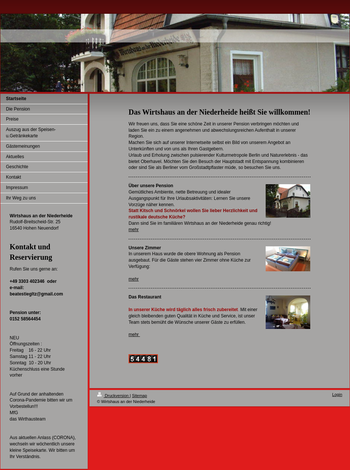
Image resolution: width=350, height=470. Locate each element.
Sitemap (139, 395)
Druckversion (113, 395)
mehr (134, 229)
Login (337, 394)
